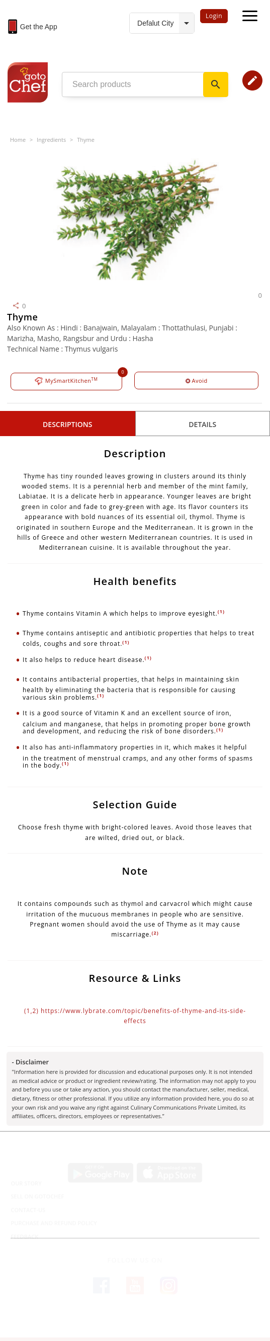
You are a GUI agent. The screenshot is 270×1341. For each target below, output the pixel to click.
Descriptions (67, 424)
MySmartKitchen (66, 381)
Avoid (197, 380)
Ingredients (51, 139)
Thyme (86, 139)
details (202, 424)
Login (214, 16)
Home (18, 139)
